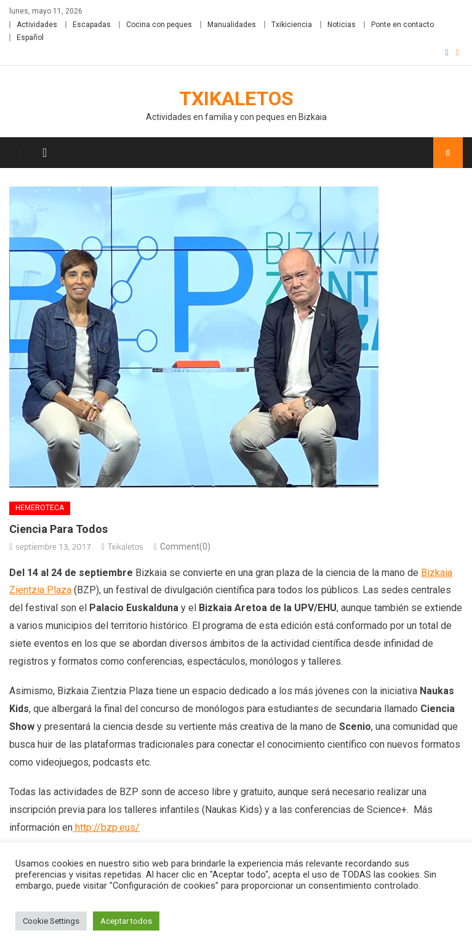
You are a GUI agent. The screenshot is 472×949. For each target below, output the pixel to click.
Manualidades (231, 24)
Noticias (341, 24)
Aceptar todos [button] (126, 921)
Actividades (37, 24)
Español (30, 37)
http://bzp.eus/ (106, 827)
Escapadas (92, 24)
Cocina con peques (159, 24)
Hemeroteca (39, 507)
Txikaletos (236, 98)
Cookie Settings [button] (51, 921)
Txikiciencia (291, 24)
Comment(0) (185, 546)
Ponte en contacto (402, 24)
